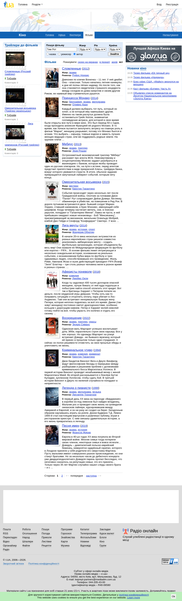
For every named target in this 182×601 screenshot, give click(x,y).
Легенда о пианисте (76, 388)
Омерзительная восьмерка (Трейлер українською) (20, 109)
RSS (5, 533)
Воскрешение (72, 318)
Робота (26, 529)
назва (51, 54)
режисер (64, 54)
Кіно (102, 541)
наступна (91, 475)
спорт (92, 229)
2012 (86, 68)
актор (78, 54)
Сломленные (71, 68)
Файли (26, 545)
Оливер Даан (80, 104)
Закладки (105, 529)
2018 (96, 271)
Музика (65, 545)
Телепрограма (88, 533)
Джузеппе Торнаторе (84, 394)
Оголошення (29, 533)
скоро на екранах (88, 62)
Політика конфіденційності (43, 563)
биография (75, 101)
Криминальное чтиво (77, 350)
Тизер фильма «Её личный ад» (151, 73)
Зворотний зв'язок (13, 563)
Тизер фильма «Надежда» (148, 77)
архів (114, 62)
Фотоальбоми (88, 537)
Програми (66, 529)
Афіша (61, 35)
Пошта (7, 529)
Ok (173, 596)
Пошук (45, 529)
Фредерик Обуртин (83, 232)
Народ (26, 537)
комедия (74, 275)
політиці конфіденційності (134, 594)
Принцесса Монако (76, 98)
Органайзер (10, 545)
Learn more (133, 597)
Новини (84, 541)
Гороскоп (66, 533)
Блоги (103, 537)
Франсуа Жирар (81, 432)
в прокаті (105, 62)
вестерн (73, 185)
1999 (95, 387)
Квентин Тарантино (83, 188)
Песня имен (70, 426)
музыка (96, 391)
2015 (106, 182)
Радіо (6, 549)
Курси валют (107, 533)
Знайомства (68, 537)
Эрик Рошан (79, 150)
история (82, 229)
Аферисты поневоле (77, 271)
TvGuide (10, 78)
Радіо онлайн (144, 530)
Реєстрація (172, 4)
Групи (103, 545)
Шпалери (27, 541)
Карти (64, 541)
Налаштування (170, 35)
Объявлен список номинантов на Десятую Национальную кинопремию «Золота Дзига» (155, 96)
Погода (46, 533)
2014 (94, 98)
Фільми (89, 35)
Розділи (36, 4)
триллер (82, 148)
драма (72, 72)
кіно (143, 68)
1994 (97, 350)
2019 (84, 425)
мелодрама (98, 101)
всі (121, 62)
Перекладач (10, 537)
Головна (22, 4)
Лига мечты (70, 225)
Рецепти (46, 545)
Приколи (46, 537)
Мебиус (67, 144)
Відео (6, 541)
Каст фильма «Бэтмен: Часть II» (152, 88)
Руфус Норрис (80, 75)
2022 (86, 318)
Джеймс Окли (80, 278)
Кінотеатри (75, 35)
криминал (94, 354)
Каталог (85, 529)
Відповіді (85, 545)
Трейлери (12, 45)
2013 (78, 144)
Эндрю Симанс (81, 324)
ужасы (92, 321)
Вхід (159, 4)
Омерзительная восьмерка (81, 182)
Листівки (46, 541)
